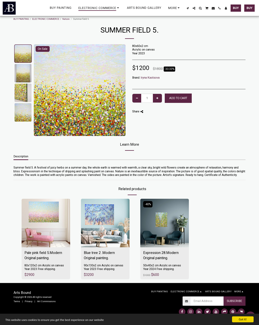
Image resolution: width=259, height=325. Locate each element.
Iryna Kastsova (150, 77)
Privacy (28, 301)
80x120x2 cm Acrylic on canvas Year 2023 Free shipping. (44, 267)
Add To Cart (178, 98)
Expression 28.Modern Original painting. (161, 255)
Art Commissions (46, 301)
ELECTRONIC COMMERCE (45, 19)
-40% (148, 204)
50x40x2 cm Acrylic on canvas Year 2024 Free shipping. (162, 267)
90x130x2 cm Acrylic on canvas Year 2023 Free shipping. (103, 267)
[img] (46, 223)
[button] (188, 8)
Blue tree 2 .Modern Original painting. (99, 255)
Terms (16, 301)
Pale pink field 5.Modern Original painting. (43, 255)
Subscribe (234, 301)
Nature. (66, 19)
